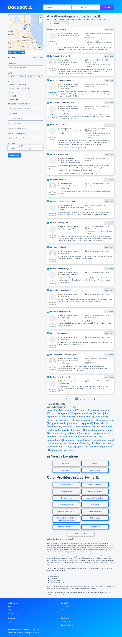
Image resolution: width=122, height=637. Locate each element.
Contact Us (65, 606)
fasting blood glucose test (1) (98, 443)
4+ (30, 76)
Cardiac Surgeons (95, 485)
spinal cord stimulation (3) (60, 420)
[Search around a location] (86, 7)
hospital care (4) (85, 416)
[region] (25, 32)
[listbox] (25, 147)
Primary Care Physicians (66, 527)
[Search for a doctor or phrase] (57, 7)
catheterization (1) (56, 446)
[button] (61, 23)
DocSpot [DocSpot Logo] (19, 7)
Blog (9, 610)
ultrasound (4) (102, 416)
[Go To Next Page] (94, 399)
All (12, 76)
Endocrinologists (66, 498)
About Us (11, 606)
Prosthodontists (95, 527)
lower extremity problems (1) (65, 433)
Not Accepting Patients (18, 88)
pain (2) (66, 430)
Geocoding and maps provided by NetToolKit (24, 629)
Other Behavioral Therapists (66, 511)
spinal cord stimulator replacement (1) (81, 436)
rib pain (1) (86, 433)
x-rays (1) (71, 446)
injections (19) (72, 410)
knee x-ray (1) (78, 430)
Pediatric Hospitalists (95, 511)
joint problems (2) (105, 426)
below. (103, 19)
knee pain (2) (101, 423)
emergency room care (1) (64, 450)
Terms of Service (67, 625)
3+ (21, 76)
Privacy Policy (66, 621)
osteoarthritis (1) (55, 440)
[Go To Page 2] (81, 399)
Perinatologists (95, 518)
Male (12, 96)
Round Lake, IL (66, 470)
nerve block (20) (55, 410)
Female (13, 99)
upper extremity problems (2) (65, 423)
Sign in (10, 621)
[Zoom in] (40, 17)
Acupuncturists (66, 485)
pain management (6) (62, 413)
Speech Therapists (81, 533)
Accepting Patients (17, 85)
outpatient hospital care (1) (78, 440)
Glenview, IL (95, 463)
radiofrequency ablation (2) (60, 426)
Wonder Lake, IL (95, 470)
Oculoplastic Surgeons (66, 505)
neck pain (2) (54, 430)
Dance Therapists (66, 491)
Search (107, 7)
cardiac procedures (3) (86, 420)
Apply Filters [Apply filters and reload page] (14, 155)
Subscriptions (13, 613)
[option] (26, 146)
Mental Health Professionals (95, 498)
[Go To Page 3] (84, 399)
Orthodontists (95, 505)
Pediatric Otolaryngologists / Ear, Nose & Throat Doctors (66, 519)
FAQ (62, 610)
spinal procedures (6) (85, 413)
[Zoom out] (40, 21)
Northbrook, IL (66, 463)
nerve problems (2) (85, 426)
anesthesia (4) (69, 416)
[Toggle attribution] (10, 47)
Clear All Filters (38, 58)
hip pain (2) (87, 423)
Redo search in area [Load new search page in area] (16, 52)
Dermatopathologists (95, 491)
